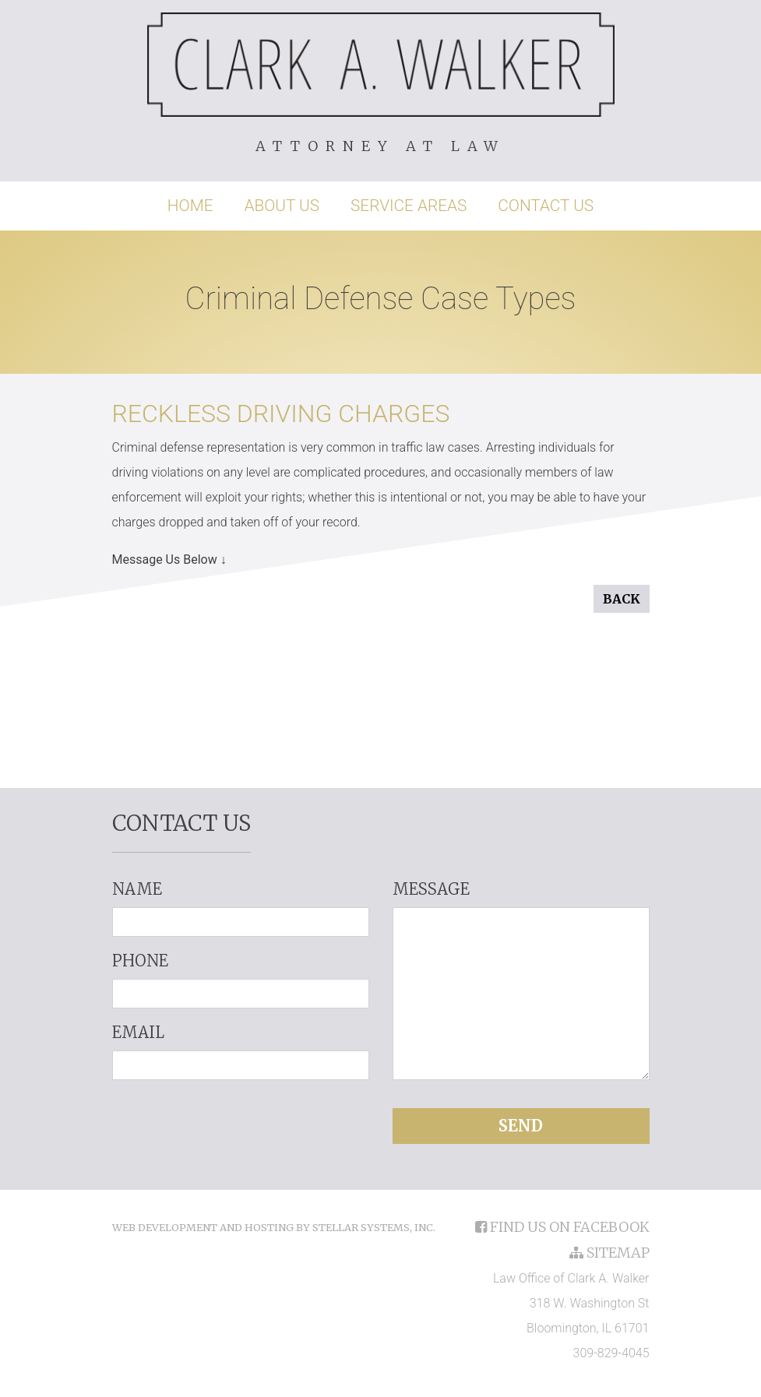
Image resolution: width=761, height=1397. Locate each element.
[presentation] (240, 1123)
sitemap (609, 1253)
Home (190, 205)
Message (431, 889)
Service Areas (409, 205)
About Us (281, 205)
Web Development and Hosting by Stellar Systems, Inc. (273, 1227)
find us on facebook (562, 1227)
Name (137, 889)
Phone (140, 960)
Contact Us (546, 205)
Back (621, 599)
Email (138, 1032)
